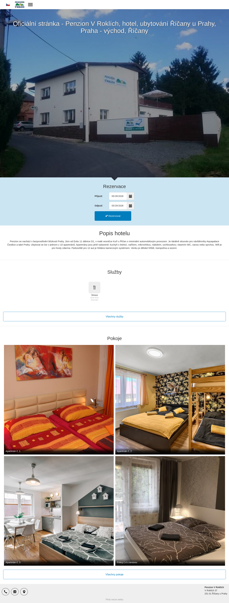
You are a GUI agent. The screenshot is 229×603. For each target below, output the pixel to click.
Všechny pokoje (115, 574)
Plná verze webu (114, 599)
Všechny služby (114, 316)
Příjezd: (99, 196)
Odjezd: (99, 205)
